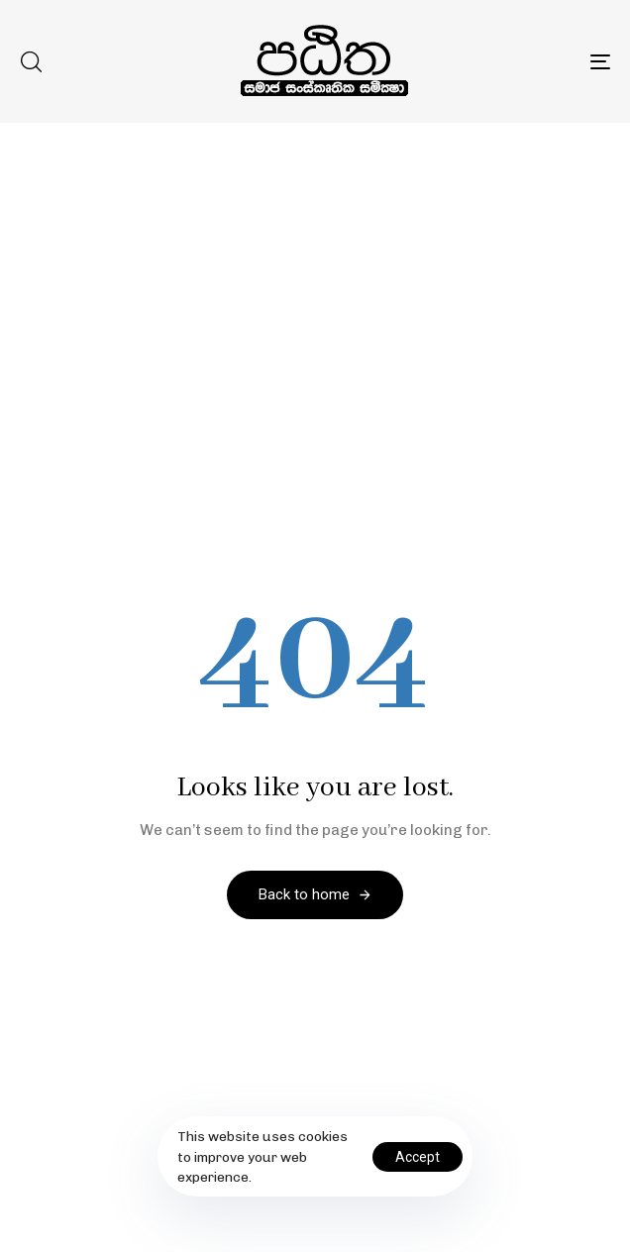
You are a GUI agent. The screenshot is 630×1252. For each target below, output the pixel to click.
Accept (417, 1157)
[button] (31, 61)
